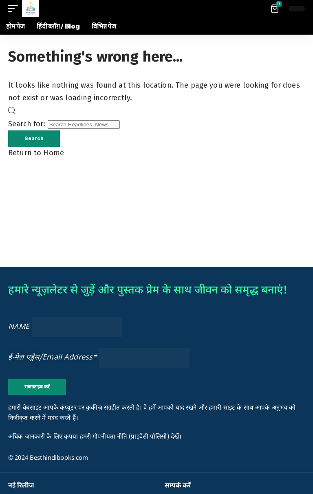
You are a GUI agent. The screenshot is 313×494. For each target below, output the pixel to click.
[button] (15, 8)
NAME (19, 327)
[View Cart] (275, 8)
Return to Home (36, 152)
